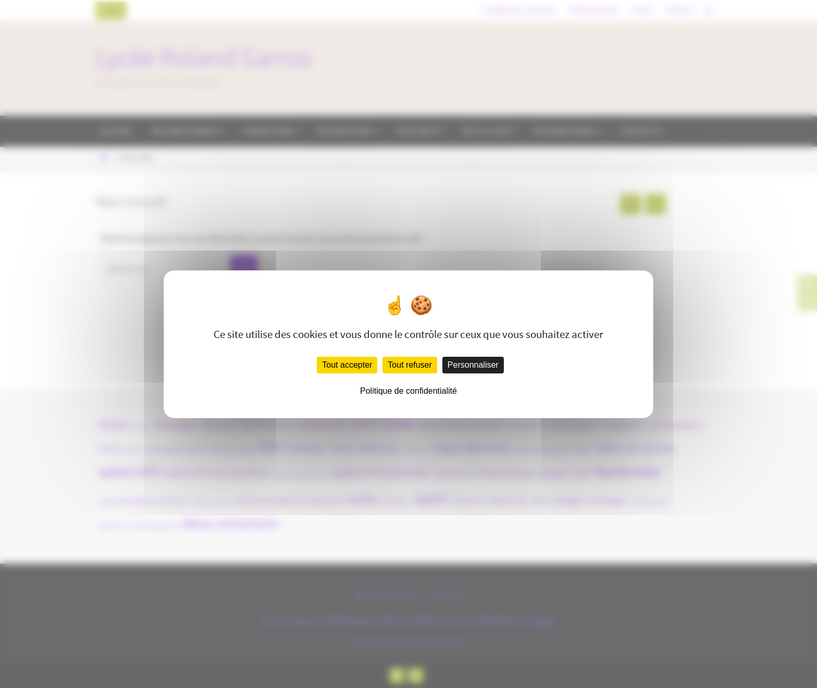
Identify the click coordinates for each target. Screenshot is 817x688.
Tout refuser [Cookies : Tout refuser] (409, 364)
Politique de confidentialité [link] (408, 390)
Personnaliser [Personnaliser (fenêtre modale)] (473, 364)
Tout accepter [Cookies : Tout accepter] (347, 364)
